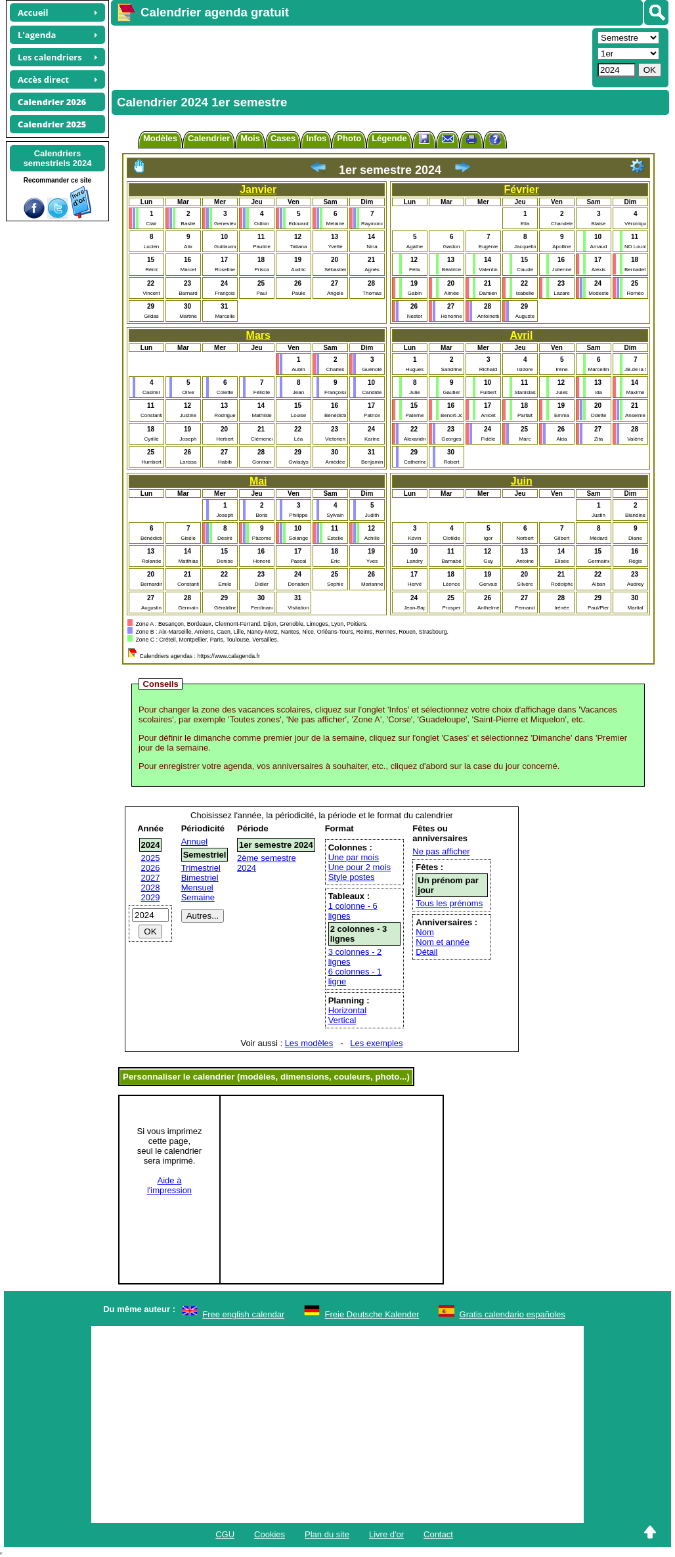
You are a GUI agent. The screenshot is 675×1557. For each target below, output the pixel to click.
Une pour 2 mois (359, 867)
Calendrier (209, 138)
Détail (426, 952)
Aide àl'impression (169, 1185)
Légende (389, 138)
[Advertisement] (350, 56)
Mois (250, 138)
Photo (349, 138)
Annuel (194, 841)
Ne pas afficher (440, 851)
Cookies (269, 1534)
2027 (150, 878)
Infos (316, 138)
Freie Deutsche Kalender (372, 1314)
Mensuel (197, 887)
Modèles (160, 138)
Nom (424, 932)
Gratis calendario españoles (512, 1314)
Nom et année (442, 942)
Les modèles (309, 1043)
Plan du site (327, 1534)
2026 (150, 868)
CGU (224, 1534)
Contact (438, 1534)
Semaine (198, 897)
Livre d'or (386, 1534)
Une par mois (353, 857)
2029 (150, 897)
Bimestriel (200, 878)
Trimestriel (201, 868)
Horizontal (347, 1010)
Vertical (342, 1020)
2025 (150, 858)
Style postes (351, 877)
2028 (150, 887)
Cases (283, 138)
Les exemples (376, 1043)
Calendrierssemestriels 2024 (57, 158)
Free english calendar (243, 1314)
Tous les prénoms (449, 903)
